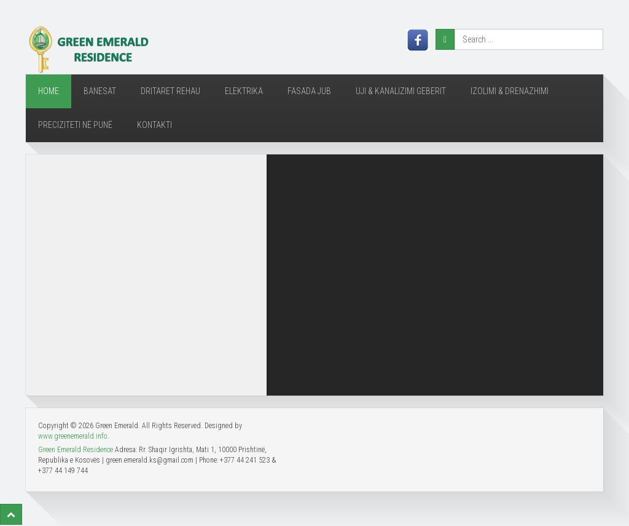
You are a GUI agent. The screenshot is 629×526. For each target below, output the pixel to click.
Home (48, 91)
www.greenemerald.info (72, 436)
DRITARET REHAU (170, 91)
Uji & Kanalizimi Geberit (401, 91)
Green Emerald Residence (75, 449)
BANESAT (100, 91)
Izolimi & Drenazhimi (510, 91)
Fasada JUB (309, 91)
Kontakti (154, 125)
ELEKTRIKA (244, 91)
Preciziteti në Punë (75, 125)
